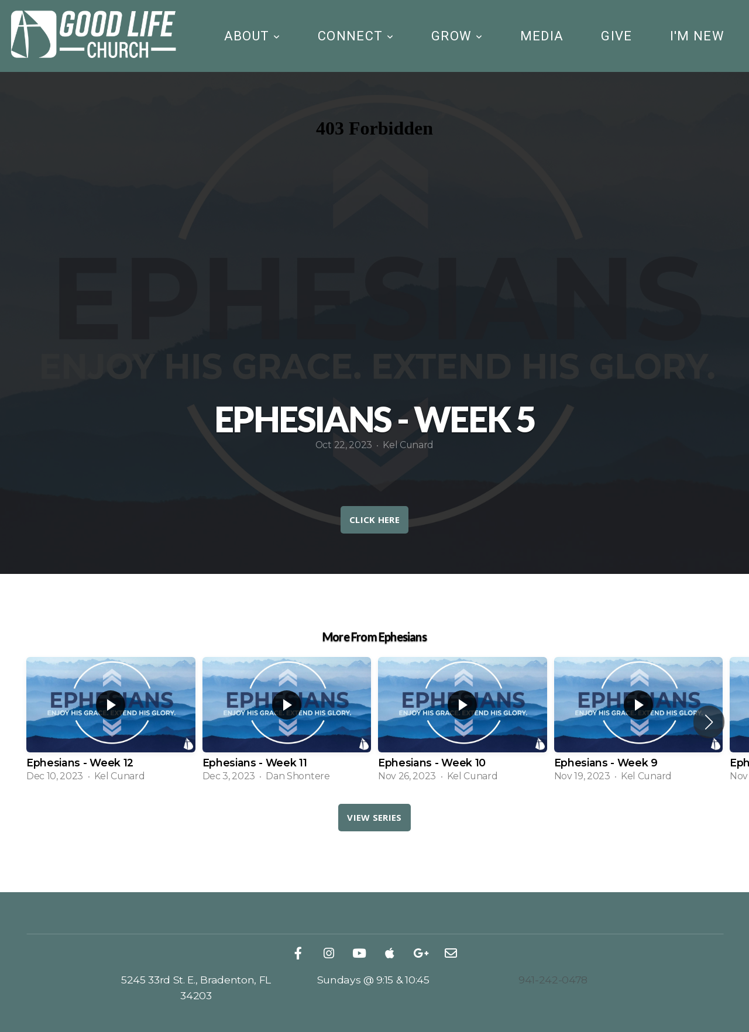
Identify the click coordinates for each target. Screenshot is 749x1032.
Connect (356, 36)
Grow (457, 36)
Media (542, 36)
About (252, 36)
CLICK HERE (374, 519)
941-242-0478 (552, 979)
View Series (374, 817)
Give (616, 36)
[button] (709, 722)
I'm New (697, 36)
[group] (110, 721)
